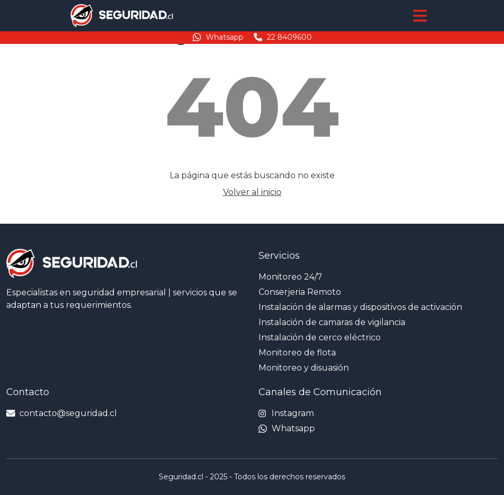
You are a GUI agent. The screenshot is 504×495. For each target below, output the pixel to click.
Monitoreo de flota (297, 353)
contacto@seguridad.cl (61, 413)
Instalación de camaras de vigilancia (332, 322)
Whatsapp (218, 37)
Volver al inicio (252, 192)
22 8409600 (283, 37)
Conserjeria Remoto (300, 292)
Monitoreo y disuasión (304, 368)
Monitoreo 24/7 (290, 277)
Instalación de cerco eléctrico (320, 337)
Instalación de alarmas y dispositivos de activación (360, 307)
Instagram (286, 413)
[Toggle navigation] (420, 16)
